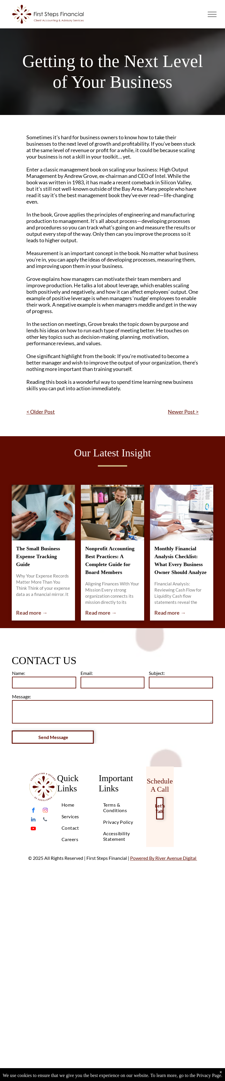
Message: (21, 696)
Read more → (31, 612)
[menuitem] (81, 804)
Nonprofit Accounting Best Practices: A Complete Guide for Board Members (109, 560)
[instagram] (45, 811)
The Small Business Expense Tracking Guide (38, 556)
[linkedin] (33, 820)
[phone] (45, 820)
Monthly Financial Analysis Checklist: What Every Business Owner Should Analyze (180, 560)
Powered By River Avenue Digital (163, 858)
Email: (87, 673)
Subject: (157, 673)
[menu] (212, 14)
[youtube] (33, 829)
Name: (18, 673)
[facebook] (33, 811)
